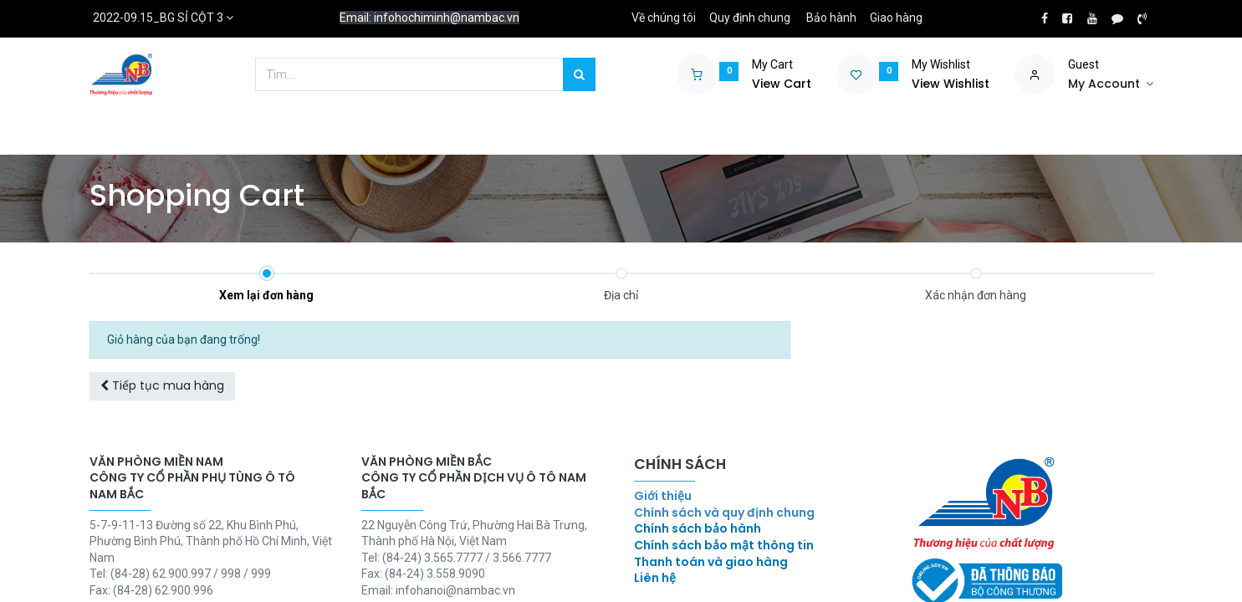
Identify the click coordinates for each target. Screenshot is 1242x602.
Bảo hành (831, 17)
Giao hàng (896, 17)
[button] (162, 386)
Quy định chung (749, 17)
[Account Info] (1110, 84)
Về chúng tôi (663, 17)
